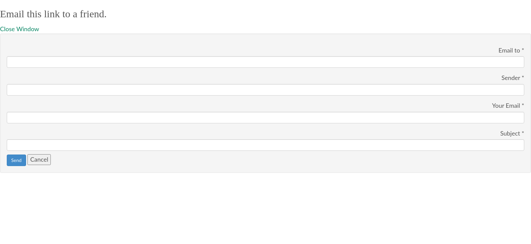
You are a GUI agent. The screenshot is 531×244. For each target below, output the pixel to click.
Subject (512, 133)
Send (16, 160)
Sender (513, 77)
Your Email (508, 105)
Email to (511, 50)
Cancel (39, 159)
